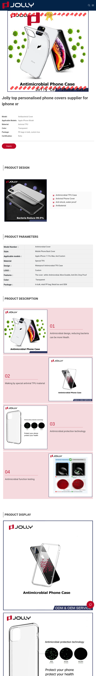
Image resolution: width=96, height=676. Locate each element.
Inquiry (9, 146)
